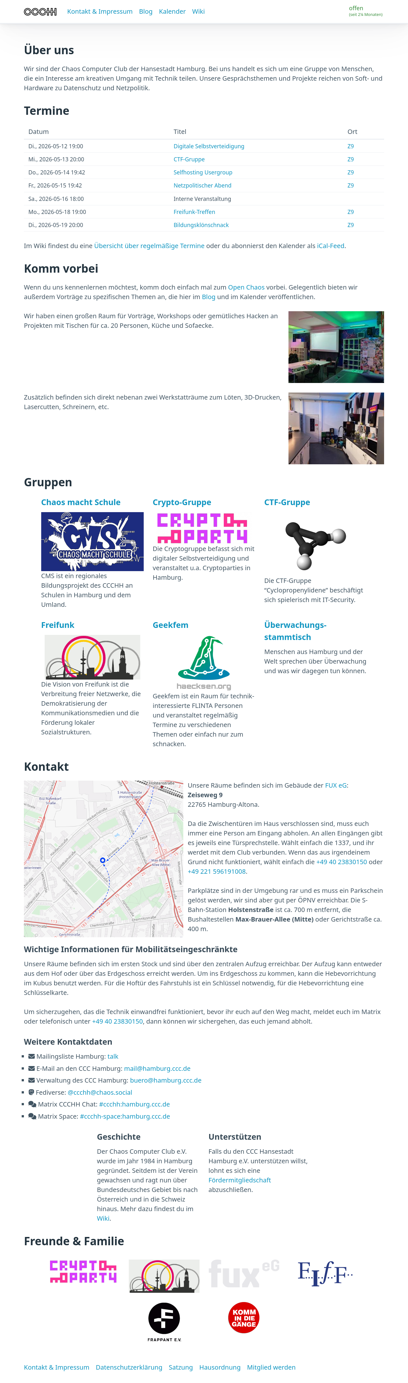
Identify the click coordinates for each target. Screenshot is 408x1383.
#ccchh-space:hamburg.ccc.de (125, 1116)
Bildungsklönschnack (201, 225)
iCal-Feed (331, 245)
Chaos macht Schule (80, 502)
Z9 (350, 146)
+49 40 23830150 (341, 861)
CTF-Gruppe (189, 159)
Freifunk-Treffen (194, 212)
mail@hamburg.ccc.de (157, 1068)
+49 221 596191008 (217, 871)
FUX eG (336, 785)
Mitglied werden (271, 1367)
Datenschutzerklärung (129, 1367)
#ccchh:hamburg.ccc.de (134, 1104)
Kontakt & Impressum (100, 11)
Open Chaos (246, 287)
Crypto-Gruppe (182, 502)
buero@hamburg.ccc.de (165, 1080)
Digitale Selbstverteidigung (209, 146)
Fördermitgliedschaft (239, 1180)
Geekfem (170, 624)
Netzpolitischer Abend (203, 185)
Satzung (181, 1367)
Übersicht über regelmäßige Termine (149, 245)
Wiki (198, 11)
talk (112, 1056)
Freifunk (57, 624)
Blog (146, 11)
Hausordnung (220, 1367)
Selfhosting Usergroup (203, 172)
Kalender (172, 11)
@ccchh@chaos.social (100, 1092)
